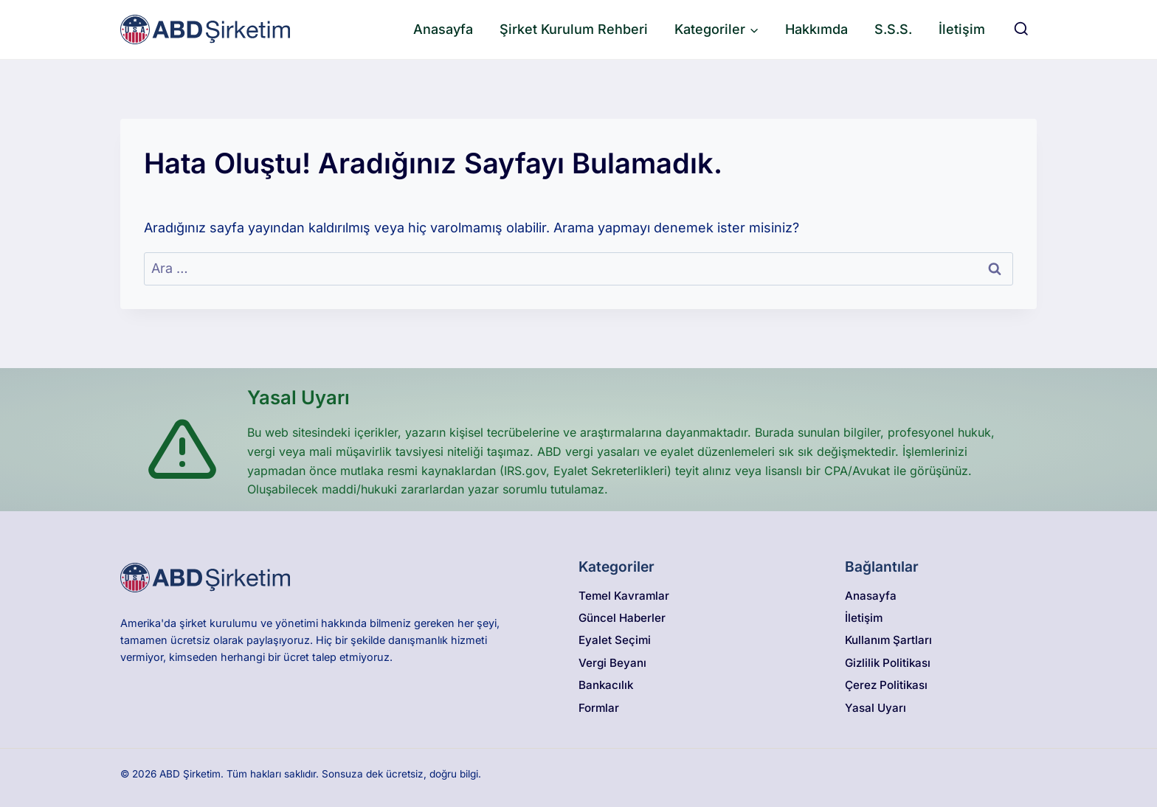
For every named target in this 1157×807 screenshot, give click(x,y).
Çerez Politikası (886, 685)
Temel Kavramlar (623, 596)
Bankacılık (605, 685)
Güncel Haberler (622, 618)
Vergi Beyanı (612, 663)
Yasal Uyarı (875, 708)
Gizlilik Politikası (887, 663)
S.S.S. (893, 29)
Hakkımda (816, 29)
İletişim (962, 29)
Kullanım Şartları (888, 640)
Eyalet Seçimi (614, 640)
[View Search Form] (1021, 29)
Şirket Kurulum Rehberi (574, 29)
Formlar (598, 708)
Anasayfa (443, 29)
